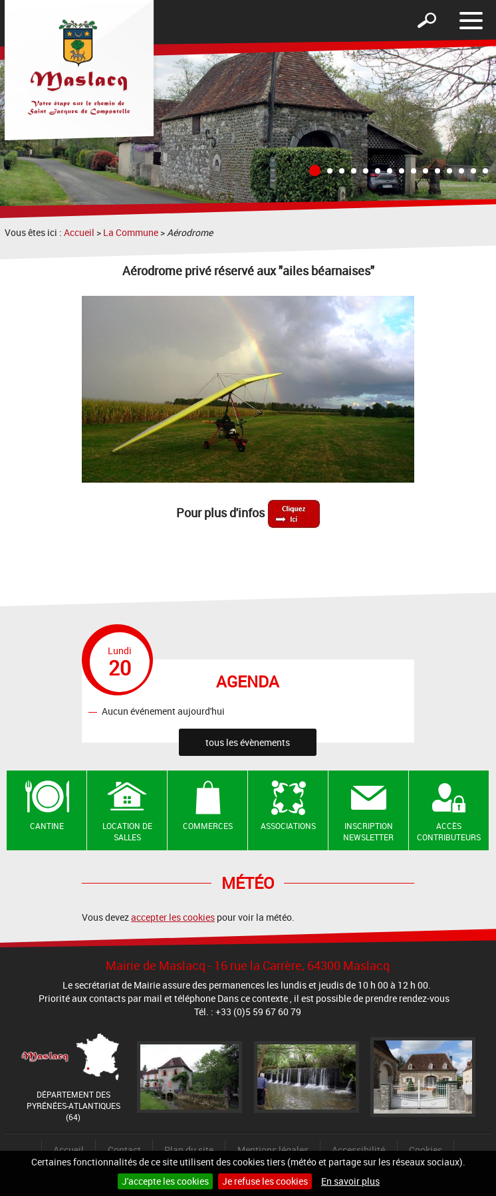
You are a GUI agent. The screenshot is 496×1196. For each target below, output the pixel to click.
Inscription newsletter (368, 831)
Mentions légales (273, 1149)
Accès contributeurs (449, 831)
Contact (124, 1149)
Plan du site (188, 1149)
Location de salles (127, 831)
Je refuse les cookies (265, 1181)
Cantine (47, 825)
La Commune (130, 232)
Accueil (79, 232)
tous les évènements (247, 742)
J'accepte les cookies (165, 1181)
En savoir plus (350, 1181)
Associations (288, 825)
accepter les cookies (173, 917)
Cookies (425, 1149)
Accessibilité (358, 1149)
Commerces (208, 825)
